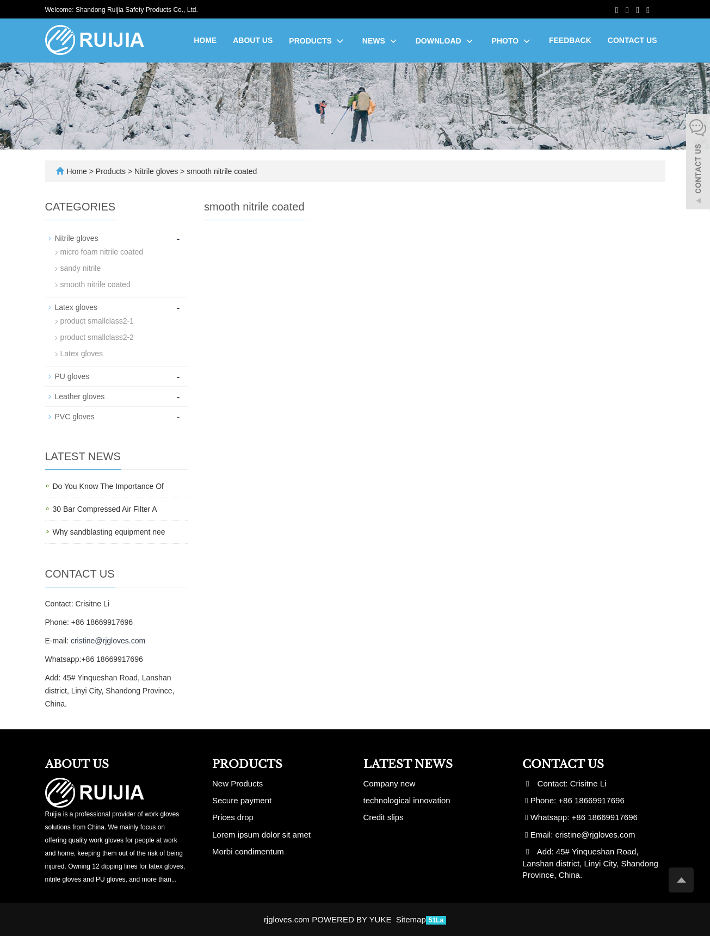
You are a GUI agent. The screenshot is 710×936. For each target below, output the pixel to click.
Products (317, 40)
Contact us (632, 40)
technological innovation (406, 800)
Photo (512, 40)
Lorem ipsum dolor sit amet (261, 834)
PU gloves (72, 376)
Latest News (408, 764)
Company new (389, 783)
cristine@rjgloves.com (108, 640)
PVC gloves (75, 416)
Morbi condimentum (248, 851)
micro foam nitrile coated (102, 251)
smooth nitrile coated (220, 171)
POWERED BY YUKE (352, 919)
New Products (237, 783)
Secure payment (241, 800)
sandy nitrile (80, 268)
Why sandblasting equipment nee (109, 532)
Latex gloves (76, 307)
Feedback (570, 40)
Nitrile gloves (156, 171)
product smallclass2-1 (97, 321)
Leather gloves (80, 396)
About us (253, 40)
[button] (340, 40)
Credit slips (383, 817)
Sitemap (411, 919)
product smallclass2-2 (97, 337)
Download (446, 40)
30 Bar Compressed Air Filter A (105, 509)
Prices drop (233, 817)
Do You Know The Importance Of (108, 486)
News (380, 40)
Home (205, 40)
